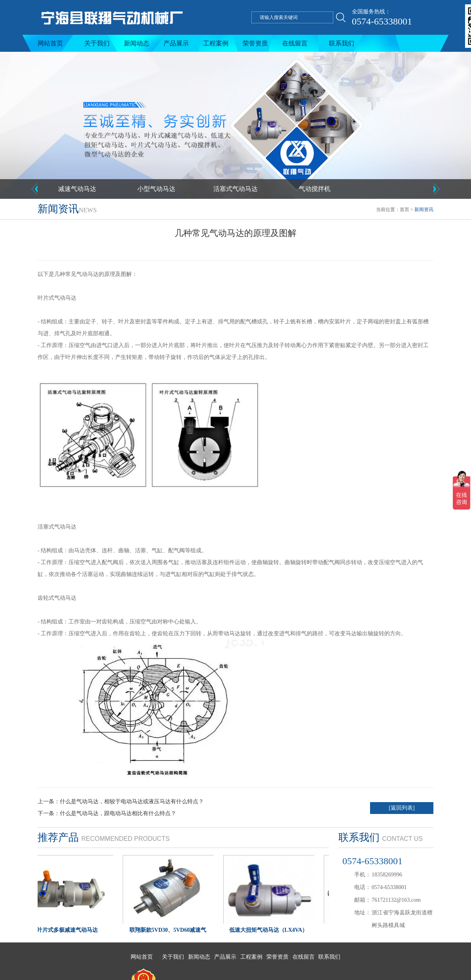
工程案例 (215, 43)
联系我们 (341, 43)
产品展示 (176, 43)
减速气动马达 (77, 188)
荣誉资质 (255, 43)
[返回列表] (401, 808)
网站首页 (50, 43)
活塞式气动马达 (235, 188)
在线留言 (295, 43)
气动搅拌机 (314, 188)
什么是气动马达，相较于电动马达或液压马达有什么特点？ (132, 801)
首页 (404, 209)
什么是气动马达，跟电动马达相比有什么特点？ (118, 813)
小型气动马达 (156, 188)
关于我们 (97, 43)
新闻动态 (136, 43)
